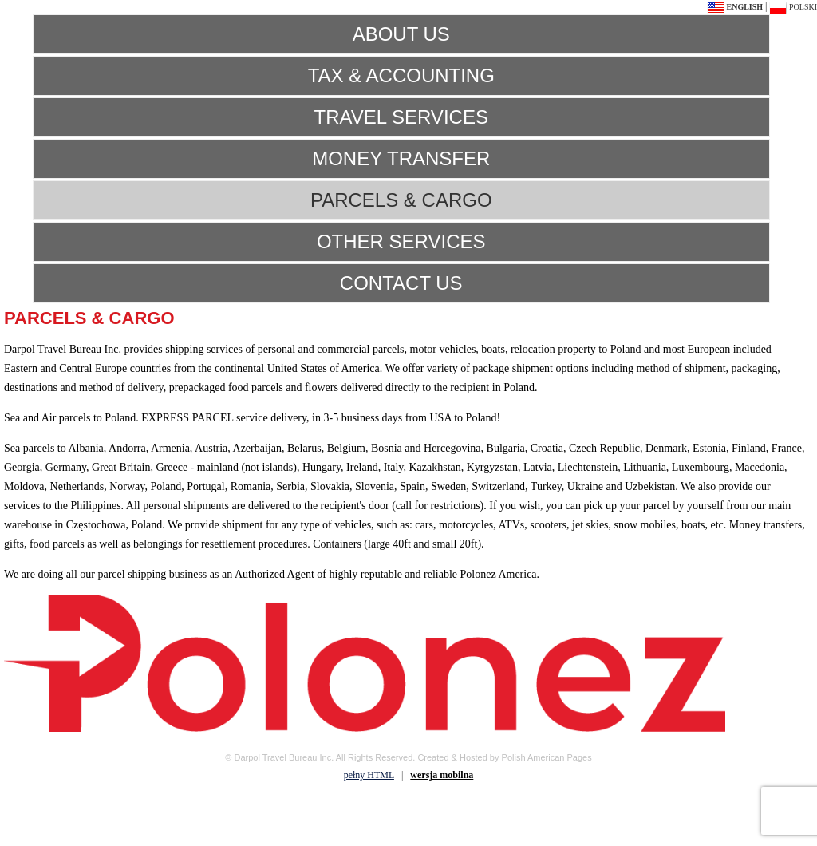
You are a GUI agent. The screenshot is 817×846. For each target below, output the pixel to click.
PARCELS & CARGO (401, 200)
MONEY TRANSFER (401, 158)
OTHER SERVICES (401, 241)
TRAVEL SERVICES (401, 117)
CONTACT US (401, 283)
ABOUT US (401, 34)
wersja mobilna (441, 775)
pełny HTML (369, 775)
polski (793, 6)
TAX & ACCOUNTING (401, 75)
